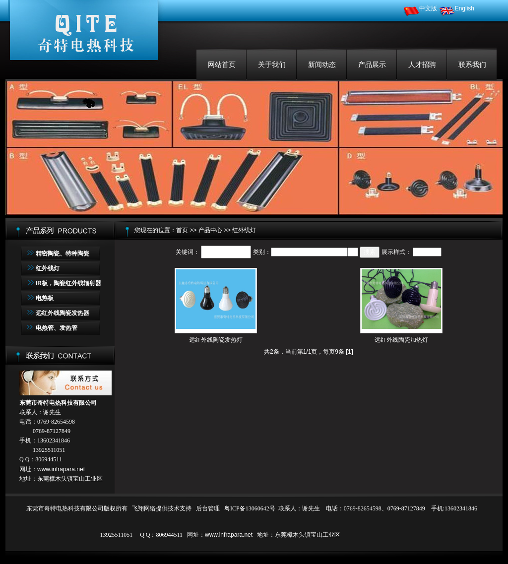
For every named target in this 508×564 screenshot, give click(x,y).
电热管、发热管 (56, 327)
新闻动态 (322, 64)
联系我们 (472, 64)
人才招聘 (422, 64)
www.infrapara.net (61, 469)
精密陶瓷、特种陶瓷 (62, 253)
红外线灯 (48, 268)
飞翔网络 (144, 508)
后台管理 (208, 508)
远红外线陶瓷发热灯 (216, 339)
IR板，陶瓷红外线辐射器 (68, 283)
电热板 (45, 298)
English (456, 8)
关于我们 (272, 64)
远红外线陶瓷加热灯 (401, 339)
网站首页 (222, 64)
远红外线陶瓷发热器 (62, 313)
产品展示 (372, 64)
